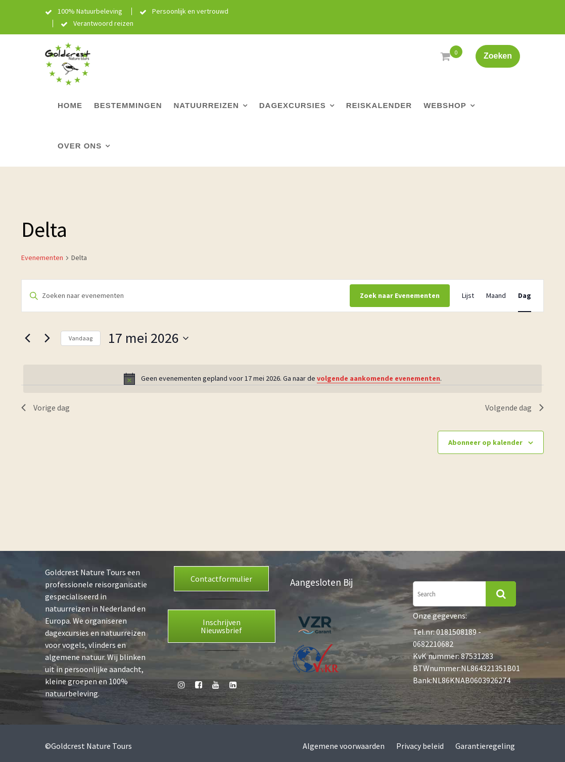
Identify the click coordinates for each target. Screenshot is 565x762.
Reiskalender (379, 105)
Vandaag (80, 338)
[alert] (282, 379)
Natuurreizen (206, 105)
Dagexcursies (292, 105)
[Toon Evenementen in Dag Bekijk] (524, 296)
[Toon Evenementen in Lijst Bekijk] (468, 296)
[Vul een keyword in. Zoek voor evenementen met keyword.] (186, 296)
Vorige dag (45, 407)
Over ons (80, 145)
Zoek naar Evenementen (400, 295)
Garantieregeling (485, 746)
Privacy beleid (420, 746)
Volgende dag (514, 407)
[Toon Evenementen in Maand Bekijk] (496, 296)
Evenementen (42, 257)
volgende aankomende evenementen (378, 378)
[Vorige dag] (27, 338)
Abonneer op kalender (485, 442)
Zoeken (498, 56)
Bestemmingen (128, 105)
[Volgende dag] (47, 338)
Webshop (444, 105)
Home (70, 105)
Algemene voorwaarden (344, 746)
